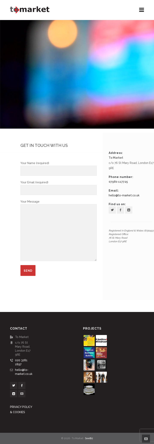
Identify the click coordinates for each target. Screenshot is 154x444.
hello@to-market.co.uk (124, 195)
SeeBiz (89, 438)
